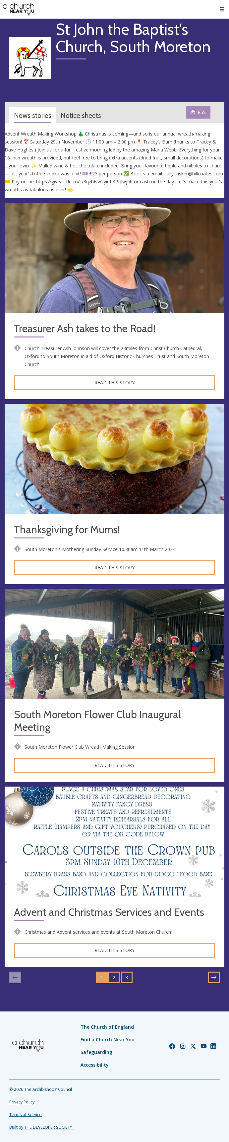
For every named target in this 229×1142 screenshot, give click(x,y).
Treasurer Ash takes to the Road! (84, 329)
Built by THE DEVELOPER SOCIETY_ (41, 1127)
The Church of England (107, 1027)
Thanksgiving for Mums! (67, 529)
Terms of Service (25, 1114)
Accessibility (95, 1065)
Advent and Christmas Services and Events (109, 912)
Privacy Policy (21, 1102)
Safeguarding (96, 1052)
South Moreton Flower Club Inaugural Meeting (97, 721)
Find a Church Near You (108, 1039)
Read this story (114, 382)
